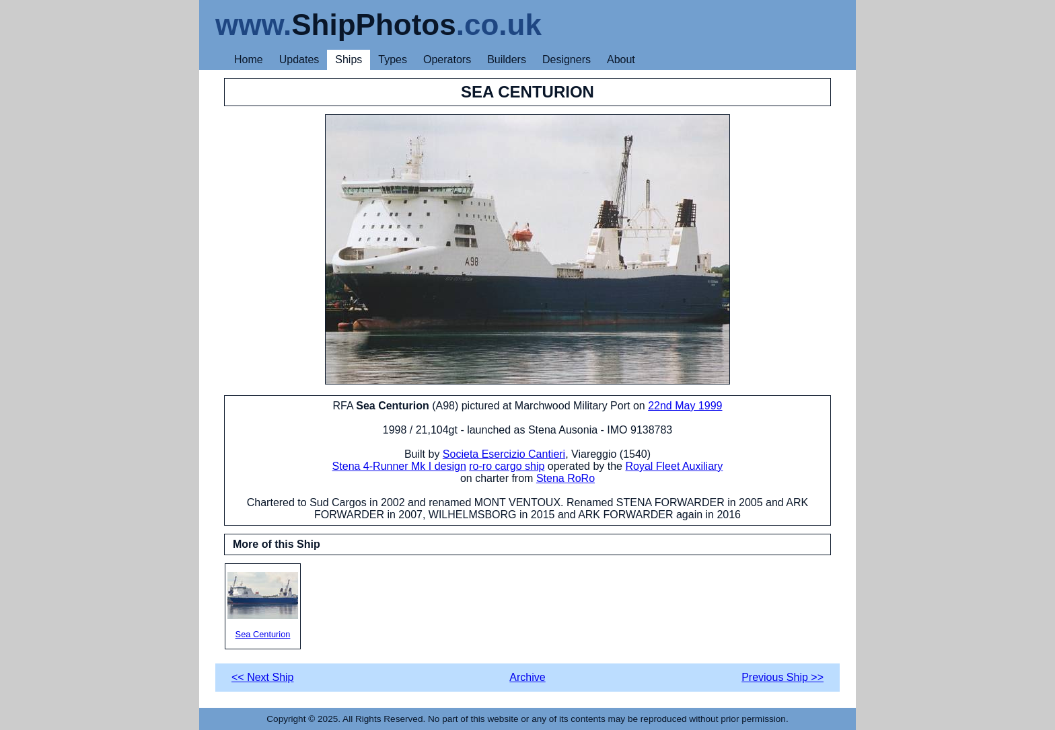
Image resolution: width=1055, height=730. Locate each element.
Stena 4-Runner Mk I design (399, 466)
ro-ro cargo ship (506, 466)
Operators (447, 59)
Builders (506, 59)
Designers (566, 59)
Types (392, 59)
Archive (527, 677)
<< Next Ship (262, 677)
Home (248, 59)
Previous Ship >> (782, 677)
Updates (299, 59)
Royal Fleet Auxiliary (674, 466)
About (621, 59)
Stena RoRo (565, 478)
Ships (348, 59)
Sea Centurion (262, 605)
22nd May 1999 (685, 405)
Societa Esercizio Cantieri (504, 454)
